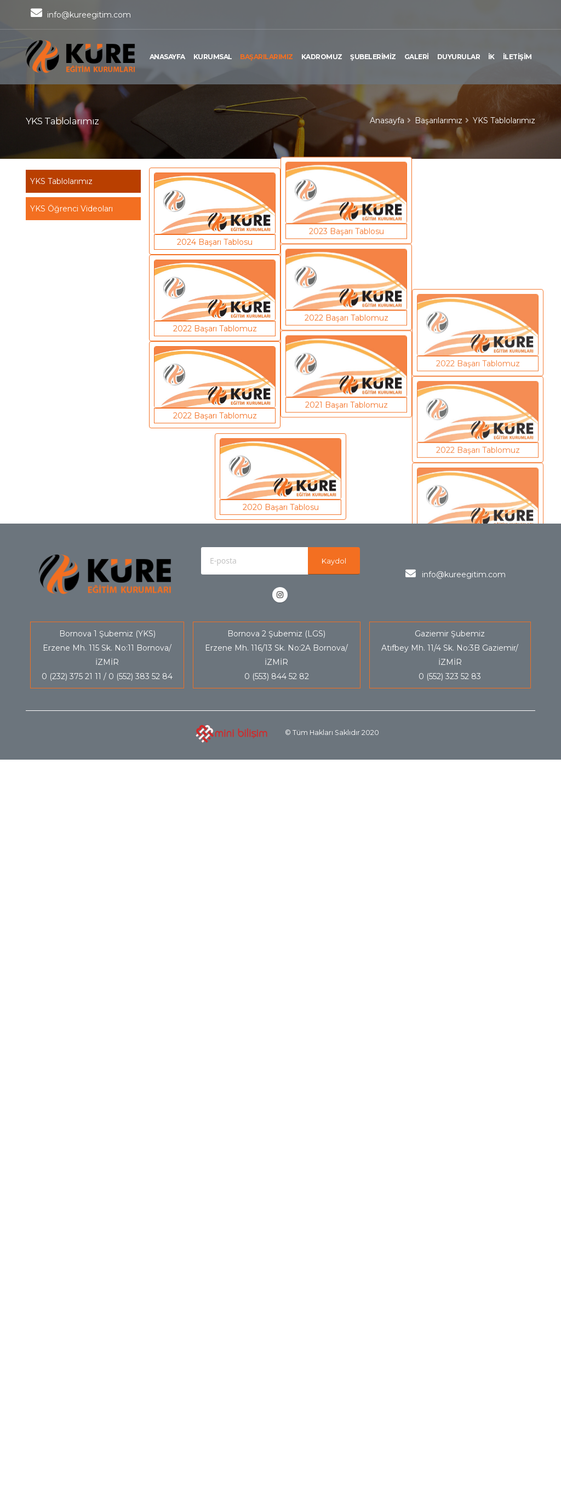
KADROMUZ (321, 57)
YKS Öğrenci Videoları (71, 209)
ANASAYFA (167, 57)
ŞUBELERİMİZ (373, 57)
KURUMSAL (212, 57)
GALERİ (416, 57)
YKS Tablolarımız (61, 181)
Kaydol (334, 561)
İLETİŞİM (517, 57)
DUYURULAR (458, 57)
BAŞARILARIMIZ (266, 57)
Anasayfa (387, 120)
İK (491, 57)
